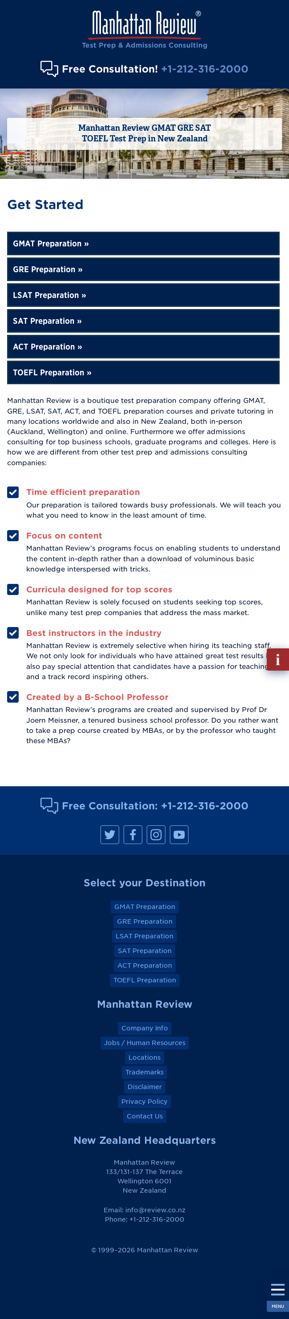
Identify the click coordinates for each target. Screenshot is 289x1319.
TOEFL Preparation (48, 372)
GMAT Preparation (47, 243)
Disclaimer (145, 1086)
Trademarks (144, 1072)
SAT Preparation (44, 321)
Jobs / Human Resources (144, 1042)
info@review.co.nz (155, 1210)
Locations (144, 1057)
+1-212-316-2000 (205, 68)
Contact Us (145, 1116)
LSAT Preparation (46, 295)
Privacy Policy (144, 1101)
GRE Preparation (44, 269)
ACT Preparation (44, 346)
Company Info (144, 1028)
